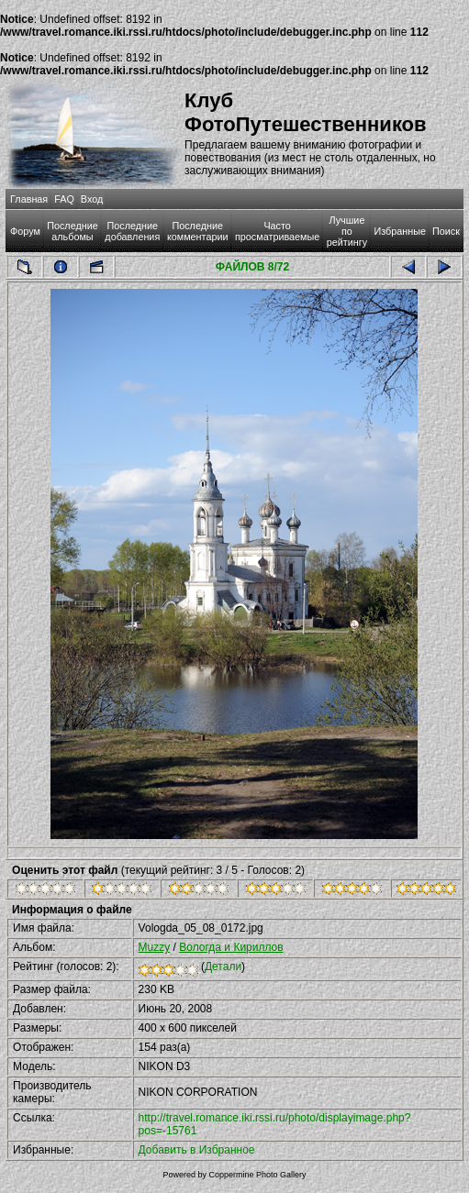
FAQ (64, 198)
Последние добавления (132, 231)
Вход (92, 198)
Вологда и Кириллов (231, 947)
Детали (223, 966)
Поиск (446, 231)
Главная (29, 198)
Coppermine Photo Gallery (257, 1174)
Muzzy (155, 947)
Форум (25, 231)
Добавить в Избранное (197, 1149)
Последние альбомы (72, 231)
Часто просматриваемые (277, 231)
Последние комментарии (198, 231)
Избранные (399, 231)
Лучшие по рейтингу (347, 231)
